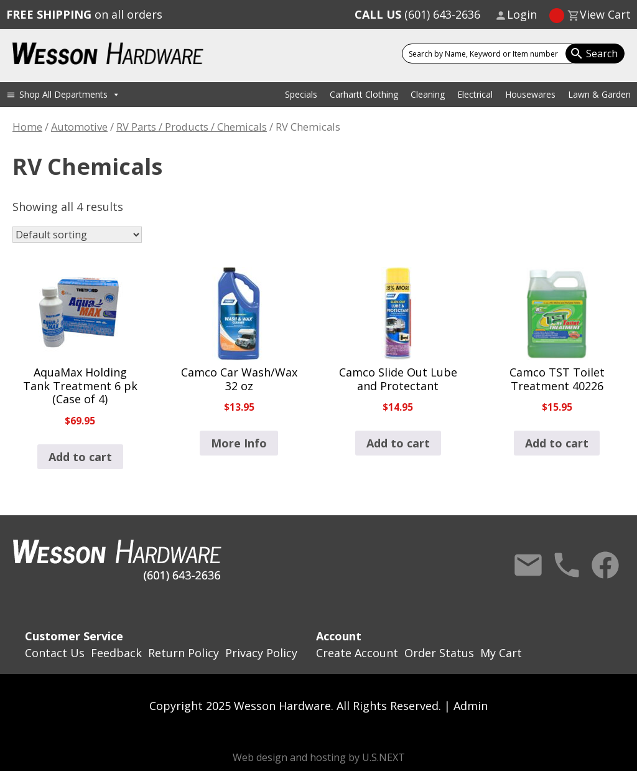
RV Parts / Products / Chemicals (191, 126)
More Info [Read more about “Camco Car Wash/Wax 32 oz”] (239, 443)
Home (27, 126)
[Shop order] (77, 235)
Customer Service (74, 636)
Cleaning (428, 94)
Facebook (605, 565)
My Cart (501, 652)
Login (522, 14)
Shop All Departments (69, 94)
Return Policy (183, 652)
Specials (301, 94)
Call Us (567, 565)
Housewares (530, 94)
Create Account (357, 652)
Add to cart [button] (80, 456)
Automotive (79, 126)
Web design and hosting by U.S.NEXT (319, 757)
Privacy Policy (261, 652)
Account (338, 636)
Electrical (475, 94)
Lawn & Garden (599, 94)
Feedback (116, 652)
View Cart (605, 14)
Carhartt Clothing (364, 94)
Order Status (439, 652)
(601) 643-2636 (417, 14)
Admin (470, 705)
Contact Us (528, 565)
